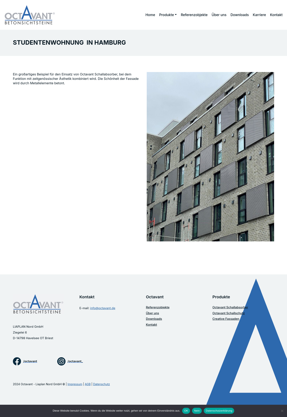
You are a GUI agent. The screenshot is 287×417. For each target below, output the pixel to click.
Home (150, 15)
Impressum (75, 384)
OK (186, 410)
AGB (88, 384)
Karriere (259, 15)
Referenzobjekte (194, 15)
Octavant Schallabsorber (230, 307)
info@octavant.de (102, 308)
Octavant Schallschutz (228, 313)
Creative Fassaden (225, 319)
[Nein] (282, 411)
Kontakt (276, 15)
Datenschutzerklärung (219, 410)
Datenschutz (101, 384)
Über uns (219, 15)
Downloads (240, 15)
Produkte (166, 15)
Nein (197, 410)
